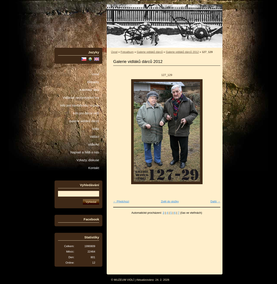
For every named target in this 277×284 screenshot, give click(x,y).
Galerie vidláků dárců (84, 121)
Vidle (95, 129)
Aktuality (93, 82)
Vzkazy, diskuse (88, 160)
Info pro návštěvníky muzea (79, 105)
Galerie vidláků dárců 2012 (182, 52)
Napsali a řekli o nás (84, 152)
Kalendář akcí (89, 90)
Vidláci (94, 136)
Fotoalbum (127, 52)
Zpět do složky (170, 201)
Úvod (95, 74)
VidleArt (93, 144)
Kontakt (93, 168)
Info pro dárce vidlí (86, 113)
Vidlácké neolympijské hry (81, 97)
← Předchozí (121, 201)
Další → (215, 201)
